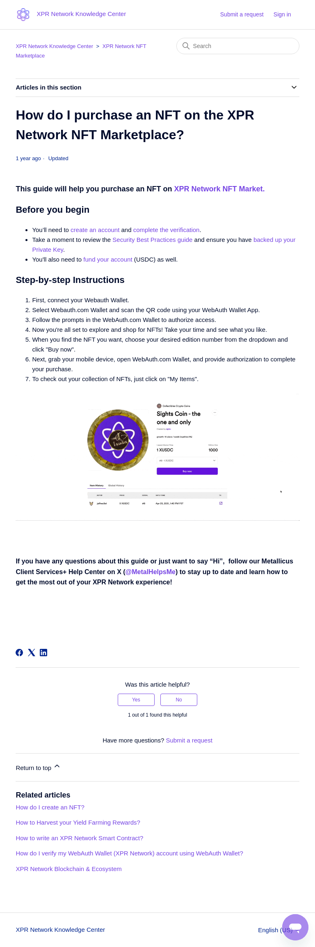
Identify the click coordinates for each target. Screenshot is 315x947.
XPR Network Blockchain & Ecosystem (68, 868)
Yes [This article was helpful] (136, 700)
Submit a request (242, 14)
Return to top (38, 766)
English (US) (278, 929)
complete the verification (166, 229)
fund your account (107, 259)
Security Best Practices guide (152, 239)
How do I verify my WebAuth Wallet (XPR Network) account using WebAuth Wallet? (129, 853)
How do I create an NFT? (50, 807)
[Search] (237, 46)
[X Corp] (31, 652)
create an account (95, 229)
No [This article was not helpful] (179, 700)
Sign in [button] (282, 14)
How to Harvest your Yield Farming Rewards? (78, 822)
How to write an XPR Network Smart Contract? (79, 837)
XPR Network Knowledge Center (54, 46)
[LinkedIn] (43, 652)
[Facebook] (19, 652)
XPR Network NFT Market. (219, 189)
